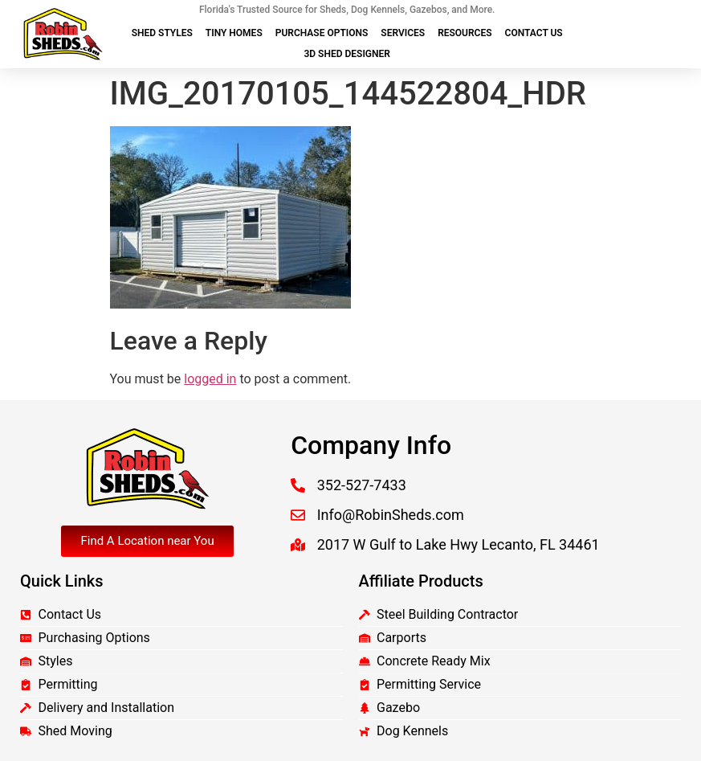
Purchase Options (322, 33)
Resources (464, 33)
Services (403, 33)
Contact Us (534, 33)
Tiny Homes (234, 33)
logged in (210, 379)
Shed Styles (162, 33)
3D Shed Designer (346, 53)
